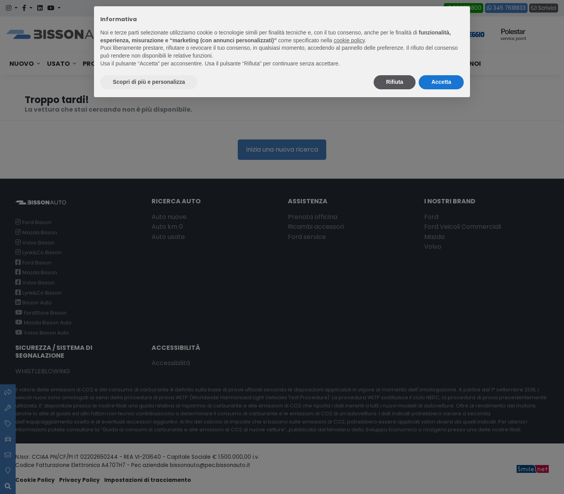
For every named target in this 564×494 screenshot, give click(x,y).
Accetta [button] (441, 82)
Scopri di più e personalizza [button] (149, 82)
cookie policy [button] (349, 40)
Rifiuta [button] (394, 82)
